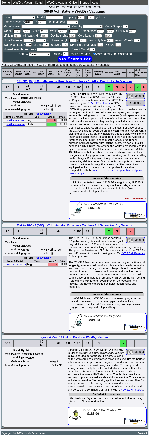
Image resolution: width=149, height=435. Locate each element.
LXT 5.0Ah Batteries (133, 253)
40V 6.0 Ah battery (132, 389)
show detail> (44, 113)
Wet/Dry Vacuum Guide (62, 2)
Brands (84, 2)
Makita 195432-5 (16, 120)
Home (6, 2)
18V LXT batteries (99, 103)
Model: (50, 17)
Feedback (142, 433)
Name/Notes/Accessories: (36, 49)
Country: (87, 26)
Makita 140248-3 (16, 124)
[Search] (75, 59)
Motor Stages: (116, 26)
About (95, 2)
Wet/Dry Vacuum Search (28, 2)
